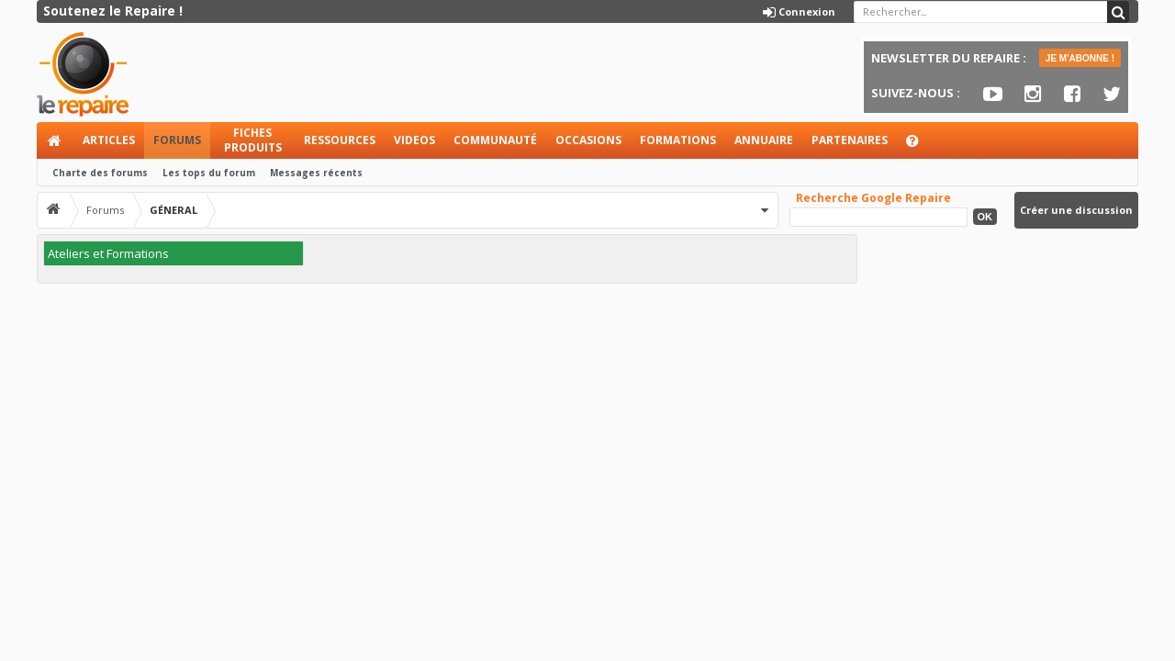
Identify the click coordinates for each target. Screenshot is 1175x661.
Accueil (55, 140)
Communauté (495, 140)
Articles (109, 140)
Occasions (588, 140)
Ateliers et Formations (108, 253)
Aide (921, 145)
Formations (678, 140)
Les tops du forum (208, 172)
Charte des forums (100, 172)
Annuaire (763, 140)
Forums (177, 140)
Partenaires (849, 140)
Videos (414, 140)
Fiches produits (253, 140)
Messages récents (316, 172)
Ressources (339, 140)
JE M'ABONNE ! (1080, 58)
